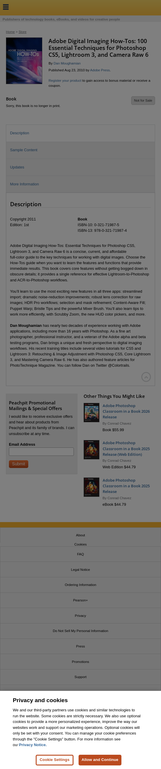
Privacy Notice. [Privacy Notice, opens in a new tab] (33, 750)
